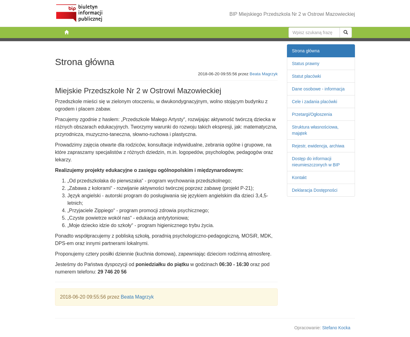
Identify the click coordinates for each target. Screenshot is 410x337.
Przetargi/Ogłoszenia (312, 114)
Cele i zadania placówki (314, 101)
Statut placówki (306, 76)
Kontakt (299, 177)
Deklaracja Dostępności (314, 190)
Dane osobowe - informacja (318, 88)
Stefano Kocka (336, 327)
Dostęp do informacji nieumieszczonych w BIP (316, 161)
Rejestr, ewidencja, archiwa (318, 145)
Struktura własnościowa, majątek (315, 130)
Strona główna (306, 50)
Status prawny (305, 63)
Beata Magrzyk (264, 74)
